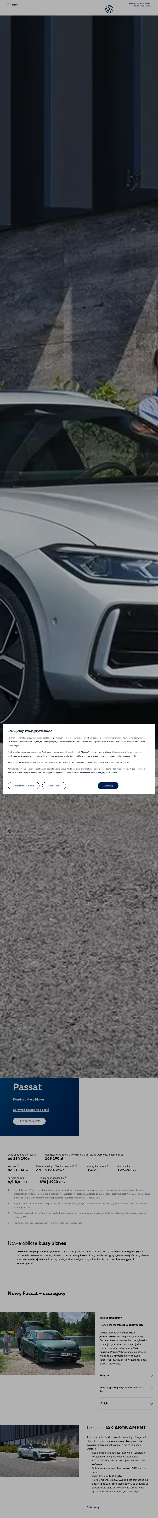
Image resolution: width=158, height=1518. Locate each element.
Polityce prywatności (81, 772)
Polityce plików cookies (107, 772)
